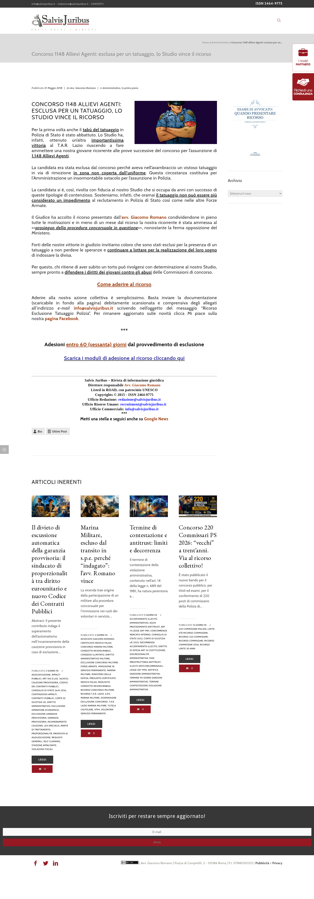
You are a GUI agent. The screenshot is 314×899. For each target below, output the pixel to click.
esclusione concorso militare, (100, 662)
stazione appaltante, (44, 745)
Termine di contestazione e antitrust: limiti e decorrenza (149, 538)
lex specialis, (52, 725)
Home (205, 42)
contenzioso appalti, (44, 694)
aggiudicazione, (41, 674)
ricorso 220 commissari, (193, 636)
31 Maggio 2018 (53, 88)
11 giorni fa (150, 615)
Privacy (277, 863)
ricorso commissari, (191, 640)
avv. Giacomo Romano (144, 217)
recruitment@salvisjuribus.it (143, 404)
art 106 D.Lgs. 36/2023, (56, 678)
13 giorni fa (200, 625)
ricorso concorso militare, (98, 690)
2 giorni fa (52, 670)
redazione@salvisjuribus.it (73, 3)
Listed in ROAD (104, 390)
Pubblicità (262, 863)
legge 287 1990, (138, 669)
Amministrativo (220, 42)
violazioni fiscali (42, 749)
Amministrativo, (112, 88)
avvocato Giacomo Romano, (98, 639)
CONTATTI (97, 3)
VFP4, (97, 709)
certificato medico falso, (96, 642)
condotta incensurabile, (96, 650)
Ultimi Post (59, 431)
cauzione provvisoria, (45, 682)
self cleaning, (52, 741)
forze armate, (89, 666)
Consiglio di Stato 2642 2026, (49, 690)
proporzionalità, (42, 733)
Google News (156, 418)
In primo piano (130, 88)
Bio (40, 431)
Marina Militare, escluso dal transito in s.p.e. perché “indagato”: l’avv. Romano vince (98, 554)
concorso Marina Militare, (97, 646)
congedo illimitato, (93, 654)
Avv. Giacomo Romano (83, 88)
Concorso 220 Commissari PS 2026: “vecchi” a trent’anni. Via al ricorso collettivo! (198, 546)
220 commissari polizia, (193, 629)
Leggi (42, 759)
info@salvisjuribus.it (43, 3)
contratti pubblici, (43, 698)
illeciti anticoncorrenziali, (147, 666)
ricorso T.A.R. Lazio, (92, 693)
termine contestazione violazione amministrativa (146, 685)
